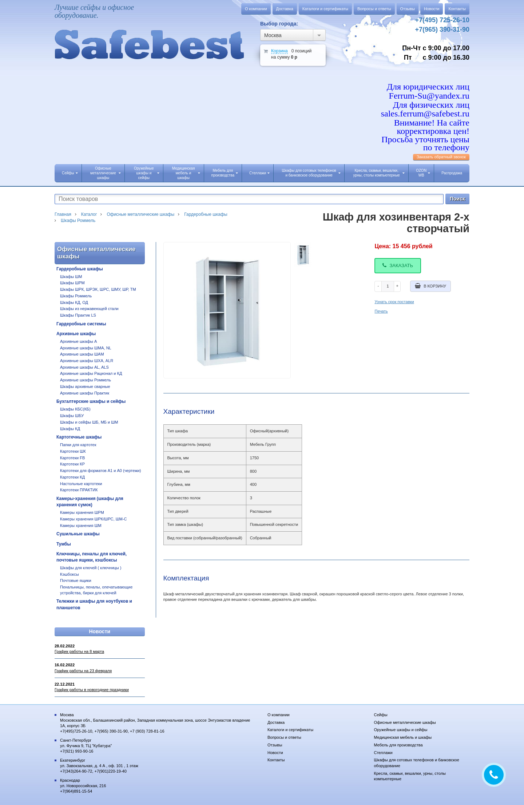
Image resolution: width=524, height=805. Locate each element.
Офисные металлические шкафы (105, 173)
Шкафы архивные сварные (85, 386)
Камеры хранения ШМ (81, 525)
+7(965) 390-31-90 (442, 29)
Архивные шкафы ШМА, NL (85, 348)
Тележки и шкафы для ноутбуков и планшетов (94, 604)
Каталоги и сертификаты (325, 9)
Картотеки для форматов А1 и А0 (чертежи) (100, 470)
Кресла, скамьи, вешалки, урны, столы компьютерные (379, 172)
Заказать (397, 265)
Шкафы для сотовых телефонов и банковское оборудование (311, 172)
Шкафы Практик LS (78, 315)
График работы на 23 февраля (83, 671)
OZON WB (423, 172)
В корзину (430, 285)
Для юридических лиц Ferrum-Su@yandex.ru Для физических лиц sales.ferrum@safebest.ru (425, 100)
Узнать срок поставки (394, 302)
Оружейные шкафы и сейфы (146, 173)
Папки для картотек (78, 445)
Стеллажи (259, 173)
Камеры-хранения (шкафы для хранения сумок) (89, 501)
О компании (256, 9)
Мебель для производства (224, 172)
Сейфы (70, 173)
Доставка (284, 9)
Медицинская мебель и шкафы (186, 173)
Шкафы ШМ (71, 276)
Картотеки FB (72, 458)
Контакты (457, 9)
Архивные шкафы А (78, 341)
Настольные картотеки (81, 483)
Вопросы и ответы (374, 9)
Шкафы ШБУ (72, 415)
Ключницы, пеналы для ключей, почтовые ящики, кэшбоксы (91, 557)
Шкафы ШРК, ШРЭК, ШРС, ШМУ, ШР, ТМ (98, 289)
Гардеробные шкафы (79, 268)
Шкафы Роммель (76, 296)
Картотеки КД (72, 477)
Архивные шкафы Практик (84, 393)
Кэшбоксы (69, 574)
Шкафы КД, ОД (74, 302)
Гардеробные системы (81, 323)
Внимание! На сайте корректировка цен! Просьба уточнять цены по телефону (425, 135)
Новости (432, 9)
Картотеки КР (72, 464)
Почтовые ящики (75, 580)
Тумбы (63, 544)
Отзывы (407, 9)
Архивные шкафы (76, 333)
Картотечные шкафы (79, 437)
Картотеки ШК (73, 451)
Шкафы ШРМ (72, 283)
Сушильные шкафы (78, 533)
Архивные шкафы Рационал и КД (91, 373)
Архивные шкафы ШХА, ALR (86, 360)
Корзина (279, 50)
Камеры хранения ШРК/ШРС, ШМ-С (93, 519)
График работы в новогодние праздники (92, 689)
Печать (381, 311)
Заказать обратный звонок (441, 157)
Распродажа (451, 173)
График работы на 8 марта (79, 651)
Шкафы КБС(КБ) (75, 409)
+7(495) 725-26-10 (442, 20)
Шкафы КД (70, 429)
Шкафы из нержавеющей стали (89, 308)
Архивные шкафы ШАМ (82, 354)
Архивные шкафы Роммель (85, 380)
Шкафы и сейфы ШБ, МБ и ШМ (89, 422)
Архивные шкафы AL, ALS (84, 367)
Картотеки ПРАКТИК (79, 490)
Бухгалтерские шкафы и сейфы (91, 401)
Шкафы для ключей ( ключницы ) (91, 568)
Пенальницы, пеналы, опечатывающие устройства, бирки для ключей (96, 590)
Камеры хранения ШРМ (82, 512)
